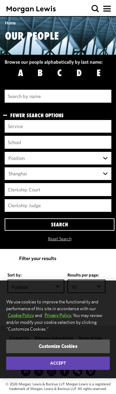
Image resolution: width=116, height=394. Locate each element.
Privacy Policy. (58, 315)
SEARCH (59, 224)
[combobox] (58, 158)
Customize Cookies (58, 346)
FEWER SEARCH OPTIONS (37, 115)
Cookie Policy (21, 315)
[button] (95, 9)
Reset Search (59, 239)
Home (10, 23)
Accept (58, 363)
